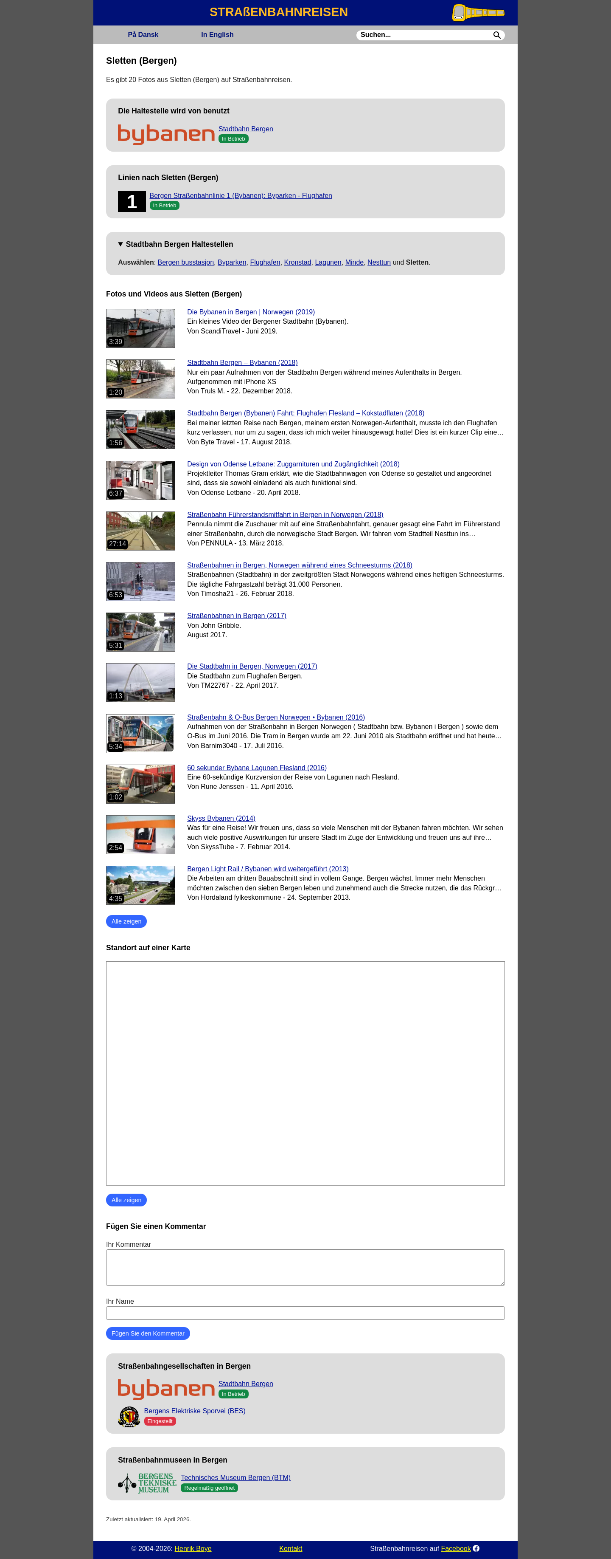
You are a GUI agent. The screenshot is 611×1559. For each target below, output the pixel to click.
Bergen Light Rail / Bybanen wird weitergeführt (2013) (268, 869)
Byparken (232, 262)
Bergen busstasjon (186, 262)
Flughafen (265, 262)
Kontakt (290, 1548)
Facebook (456, 1548)
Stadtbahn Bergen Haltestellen (179, 244)
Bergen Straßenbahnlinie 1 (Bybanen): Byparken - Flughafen (241, 195)
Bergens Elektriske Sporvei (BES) (195, 1411)
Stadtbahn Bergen (246, 129)
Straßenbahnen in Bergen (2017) (236, 615)
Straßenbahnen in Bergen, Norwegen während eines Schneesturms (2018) (299, 565)
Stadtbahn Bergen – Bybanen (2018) (242, 362)
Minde (354, 262)
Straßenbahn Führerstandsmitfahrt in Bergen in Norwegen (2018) (285, 514)
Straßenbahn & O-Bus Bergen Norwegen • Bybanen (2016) (276, 717)
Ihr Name (305, 1309)
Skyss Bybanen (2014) (221, 818)
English (217, 34)
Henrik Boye (192, 1548)
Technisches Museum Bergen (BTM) (236, 1477)
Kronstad (297, 262)
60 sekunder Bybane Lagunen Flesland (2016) (257, 767)
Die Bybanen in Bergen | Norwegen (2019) (251, 312)
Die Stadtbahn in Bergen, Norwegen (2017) (252, 666)
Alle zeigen (126, 921)
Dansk (143, 34)
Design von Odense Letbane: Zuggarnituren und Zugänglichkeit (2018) (293, 464)
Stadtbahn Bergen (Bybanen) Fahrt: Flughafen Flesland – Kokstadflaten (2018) (305, 413)
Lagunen (328, 262)
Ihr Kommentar (305, 1263)
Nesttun (379, 262)
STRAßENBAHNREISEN (279, 12)
